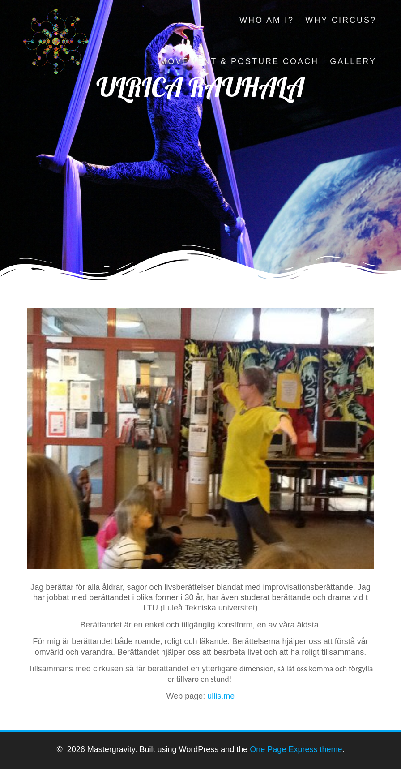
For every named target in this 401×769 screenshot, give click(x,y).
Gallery (353, 61)
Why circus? (340, 20)
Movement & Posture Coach (239, 61)
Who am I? (266, 20)
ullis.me (221, 696)
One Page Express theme (296, 749)
